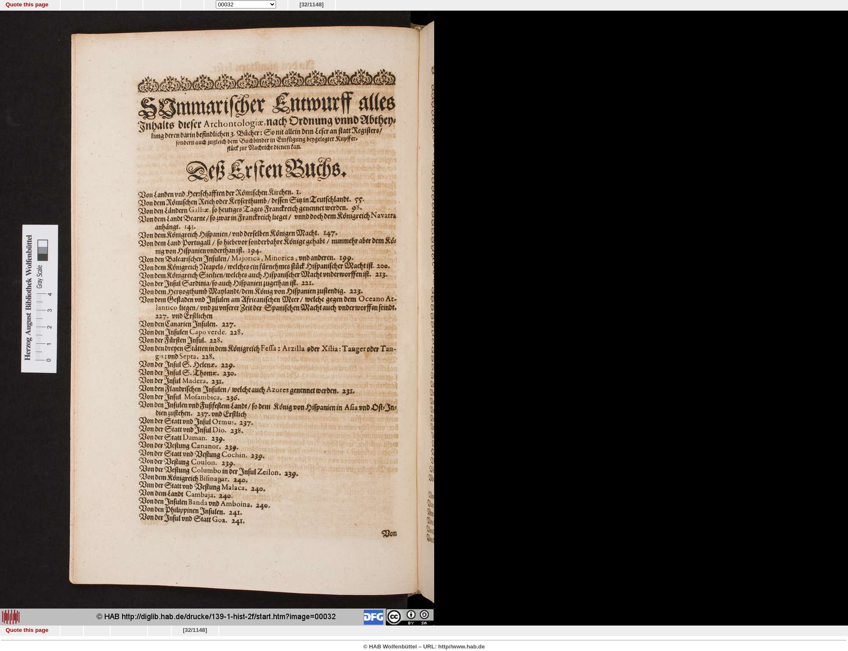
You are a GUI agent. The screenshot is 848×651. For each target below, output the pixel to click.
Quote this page (27, 4)
